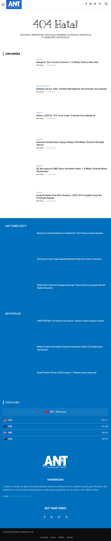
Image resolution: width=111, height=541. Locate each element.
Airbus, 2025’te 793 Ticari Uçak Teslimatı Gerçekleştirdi (65, 115)
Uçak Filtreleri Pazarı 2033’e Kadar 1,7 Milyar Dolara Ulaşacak (66, 372)
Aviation (39, 112)
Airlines (39, 59)
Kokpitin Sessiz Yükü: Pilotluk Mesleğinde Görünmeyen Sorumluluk (71, 89)
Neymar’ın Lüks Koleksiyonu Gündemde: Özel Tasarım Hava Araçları (70, 233)
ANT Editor (40, 65)
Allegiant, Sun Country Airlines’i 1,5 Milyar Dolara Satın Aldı (67, 62)
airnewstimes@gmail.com (21, 496)
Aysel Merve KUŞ (43, 86)
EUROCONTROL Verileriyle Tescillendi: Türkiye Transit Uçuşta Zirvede (70, 321)
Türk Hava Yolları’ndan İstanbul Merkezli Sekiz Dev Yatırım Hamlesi (69, 259)
